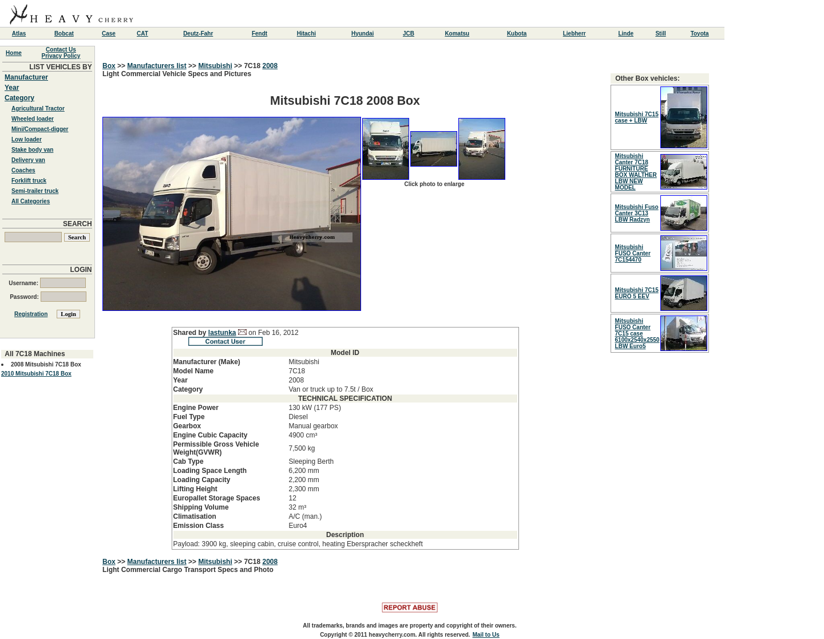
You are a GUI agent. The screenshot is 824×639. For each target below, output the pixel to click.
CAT (142, 33)
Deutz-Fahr (198, 33)
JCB (408, 33)
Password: (48, 297)
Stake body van (32, 150)
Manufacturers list (156, 66)
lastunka (222, 333)
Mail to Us (486, 635)
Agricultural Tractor (38, 108)
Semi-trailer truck (34, 191)
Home (14, 53)
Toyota (700, 33)
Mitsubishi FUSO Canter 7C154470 (633, 253)
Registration (30, 314)
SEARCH (77, 224)
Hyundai (362, 33)
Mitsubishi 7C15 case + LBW (637, 117)
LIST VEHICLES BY (60, 67)
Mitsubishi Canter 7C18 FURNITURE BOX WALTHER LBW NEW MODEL (636, 172)
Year (12, 88)
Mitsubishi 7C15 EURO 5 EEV (637, 293)
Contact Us (61, 49)
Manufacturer (26, 77)
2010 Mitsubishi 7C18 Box (36, 373)
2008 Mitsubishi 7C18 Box (46, 364)
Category (19, 98)
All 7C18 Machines (35, 354)
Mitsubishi (215, 66)
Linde (625, 33)
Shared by (190, 333)
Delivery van (28, 160)
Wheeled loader (32, 119)
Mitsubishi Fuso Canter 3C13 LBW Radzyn (637, 213)
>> (122, 66)
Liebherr (574, 33)
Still (660, 33)
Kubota (516, 33)
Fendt (259, 33)
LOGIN (81, 270)
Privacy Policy (61, 56)
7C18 (253, 66)
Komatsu (457, 33)
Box (109, 66)
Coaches (23, 170)
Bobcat (64, 33)
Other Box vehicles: (647, 78)
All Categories (30, 201)
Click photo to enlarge (434, 184)
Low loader (26, 139)
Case (109, 33)
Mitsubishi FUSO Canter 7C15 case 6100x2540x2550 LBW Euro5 (637, 333)
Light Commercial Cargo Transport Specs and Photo (188, 570)
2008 (270, 66)
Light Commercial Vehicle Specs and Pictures (345, 310)
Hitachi (306, 33)
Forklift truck (28, 181)
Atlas (19, 33)
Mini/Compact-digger (39, 129)
